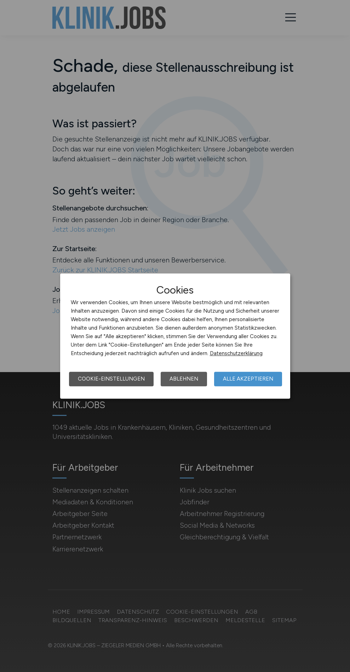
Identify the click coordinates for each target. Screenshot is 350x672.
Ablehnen (184, 379)
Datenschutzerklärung (236, 353)
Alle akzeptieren (248, 379)
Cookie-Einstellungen (111, 379)
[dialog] (175, 336)
